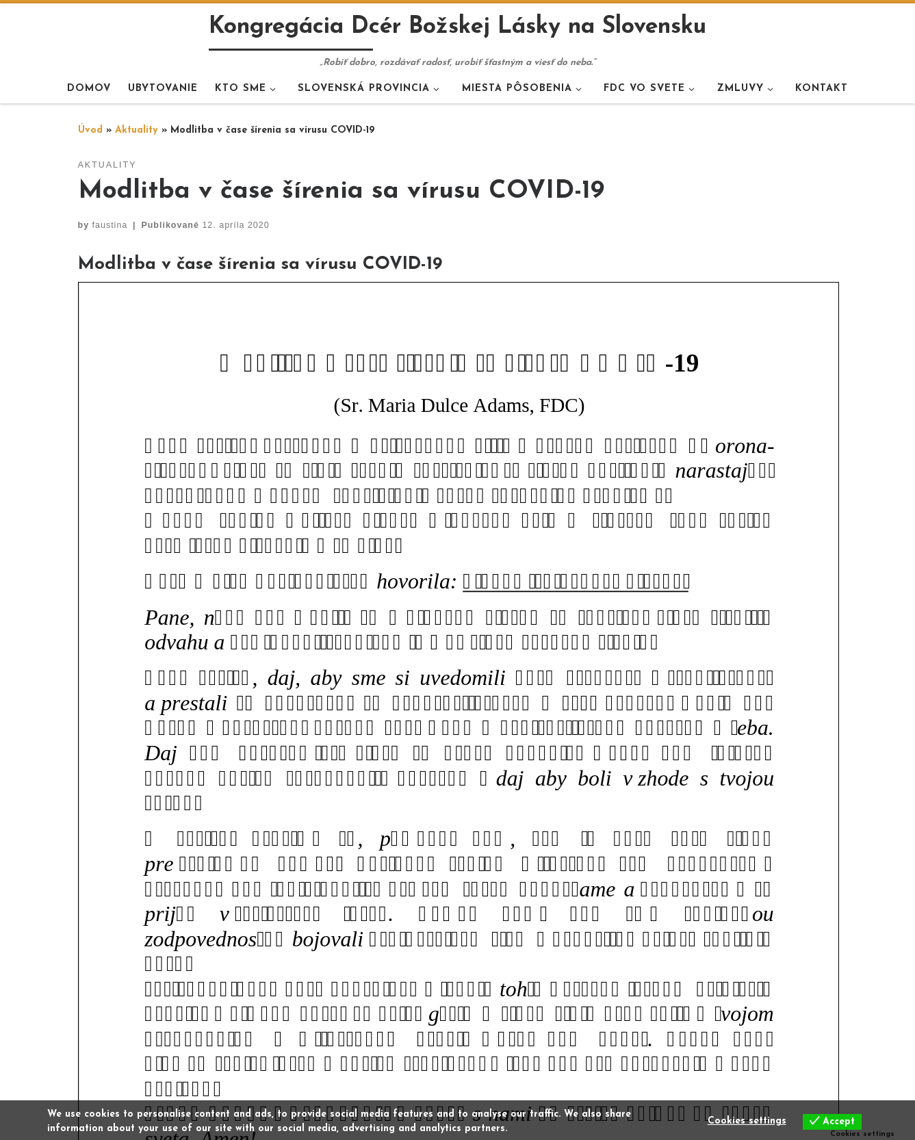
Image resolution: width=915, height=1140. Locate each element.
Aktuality (136, 130)
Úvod (90, 130)
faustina (110, 225)
